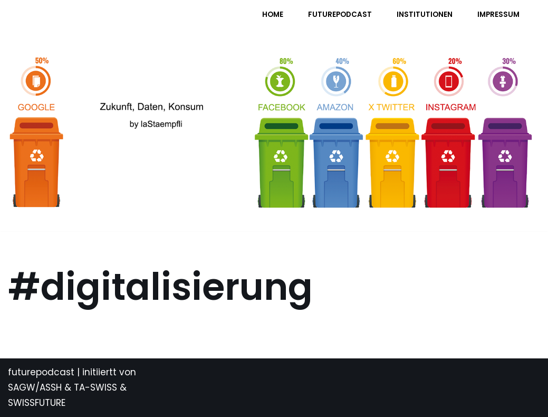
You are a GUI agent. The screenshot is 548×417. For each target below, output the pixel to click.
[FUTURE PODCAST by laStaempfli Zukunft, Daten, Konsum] (113, 21)
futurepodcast (41, 372)
